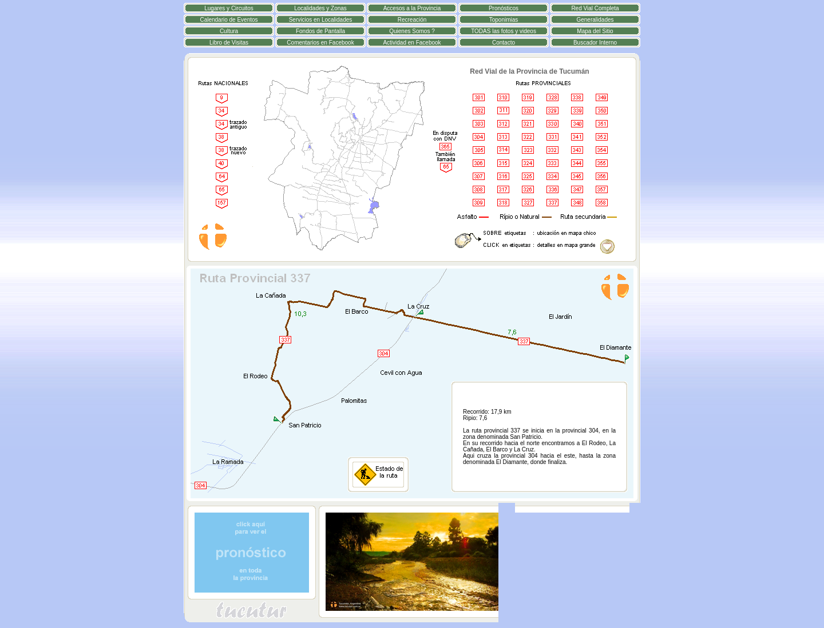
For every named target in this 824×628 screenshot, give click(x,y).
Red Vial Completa (595, 8)
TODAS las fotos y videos (503, 31)
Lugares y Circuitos (228, 8)
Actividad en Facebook (412, 42)
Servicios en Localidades (320, 20)
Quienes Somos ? (412, 31)
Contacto (503, 42)
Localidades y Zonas (320, 8)
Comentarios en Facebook (320, 42)
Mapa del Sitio (595, 31)
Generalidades (594, 20)
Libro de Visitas (228, 42)
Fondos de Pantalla (320, 31)
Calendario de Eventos (229, 20)
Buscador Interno (595, 42)
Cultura (229, 31)
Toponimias (503, 20)
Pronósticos (503, 8)
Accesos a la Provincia (412, 8)
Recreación (412, 20)
